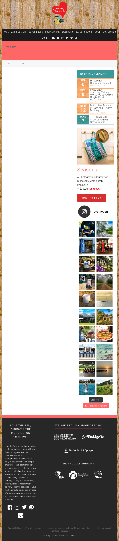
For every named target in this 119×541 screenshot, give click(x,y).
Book (98, 32)
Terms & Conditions (60, 536)
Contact (73, 536)
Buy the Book (91, 197)
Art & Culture (19, 32)
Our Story (108, 32)
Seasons (87, 170)
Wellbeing (68, 32)
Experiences (36, 32)
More (44, 38)
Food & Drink (52, 32)
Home (6, 32)
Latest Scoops (84, 32)
